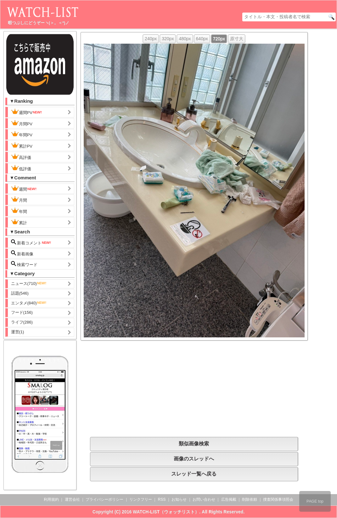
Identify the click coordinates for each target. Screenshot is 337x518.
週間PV (26, 112)
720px (219, 38)
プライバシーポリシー (104, 499)
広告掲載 (228, 499)
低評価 (21, 168)
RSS (162, 499)
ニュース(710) (29, 283)
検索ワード (24, 264)
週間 (24, 188)
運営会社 (72, 499)
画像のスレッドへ (194, 458)
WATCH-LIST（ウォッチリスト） (166, 511)
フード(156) (22, 312)
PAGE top (314, 501)
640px (202, 38)
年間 (19, 211)
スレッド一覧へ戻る (193, 474)
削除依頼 (249, 499)
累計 (19, 222)
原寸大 (236, 38)
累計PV (21, 145)
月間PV (21, 123)
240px (151, 38)
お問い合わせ (204, 499)
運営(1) (17, 332)
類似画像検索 (194, 443)
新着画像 (22, 253)
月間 (19, 199)
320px (168, 38)
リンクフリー (140, 499)
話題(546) (20, 293)
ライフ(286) (22, 322)
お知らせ (179, 499)
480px (185, 38)
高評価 (21, 157)
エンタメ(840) (29, 303)
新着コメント (31, 242)
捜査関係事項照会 (278, 499)
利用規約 (51, 499)
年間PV (21, 134)
